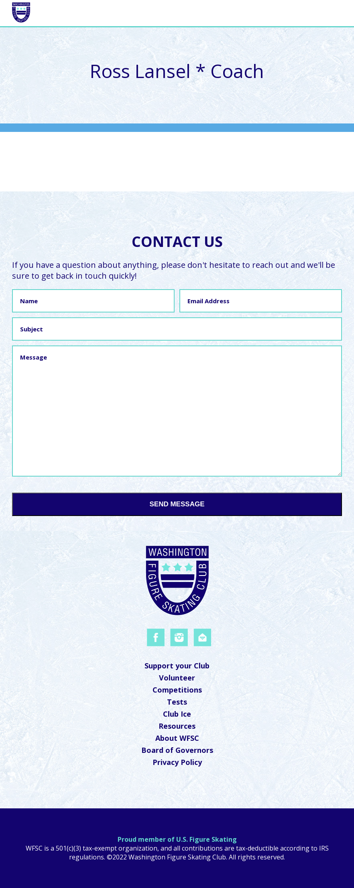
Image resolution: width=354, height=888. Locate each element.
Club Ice (177, 714)
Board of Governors (177, 750)
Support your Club (177, 665)
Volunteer (177, 677)
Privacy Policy (177, 762)
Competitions (177, 690)
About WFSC (177, 738)
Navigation (310, 12)
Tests (177, 702)
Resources (177, 726)
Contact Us (177, 241)
